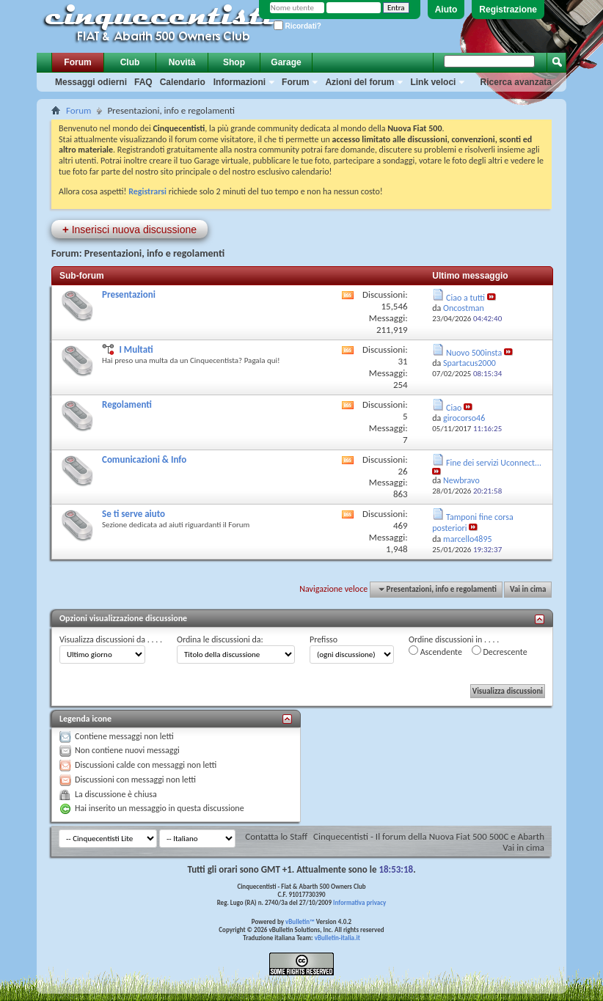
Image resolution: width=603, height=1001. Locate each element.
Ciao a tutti (465, 298)
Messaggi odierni (91, 82)
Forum (77, 62)
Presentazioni (129, 294)
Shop (234, 62)
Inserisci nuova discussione (129, 229)
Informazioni (239, 82)
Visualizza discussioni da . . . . (110, 639)
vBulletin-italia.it (337, 938)
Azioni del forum (359, 82)
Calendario (182, 82)
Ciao (453, 408)
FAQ (143, 82)
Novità (182, 62)
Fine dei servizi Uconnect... (493, 463)
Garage (286, 62)
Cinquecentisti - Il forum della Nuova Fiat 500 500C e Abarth (428, 836)
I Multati (136, 349)
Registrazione (508, 9)
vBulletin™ (300, 921)
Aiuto (446, 9)
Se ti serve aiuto (133, 513)
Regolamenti (127, 404)
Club (130, 62)
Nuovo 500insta (474, 353)
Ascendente (435, 651)
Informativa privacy (359, 902)
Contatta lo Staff (276, 836)
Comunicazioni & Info (144, 459)
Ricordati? (297, 26)
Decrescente (499, 651)
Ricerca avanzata (516, 82)
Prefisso (323, 639)
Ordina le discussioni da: (220, 639)
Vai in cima (528, 589)
